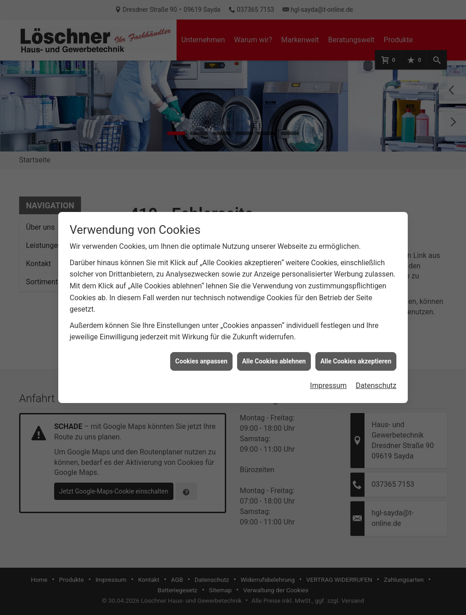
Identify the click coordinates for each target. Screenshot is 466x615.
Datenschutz (376, 377)
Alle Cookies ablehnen (274, 353)
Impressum (328, 377)
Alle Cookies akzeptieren (355, 353)
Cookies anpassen (201, 353)
